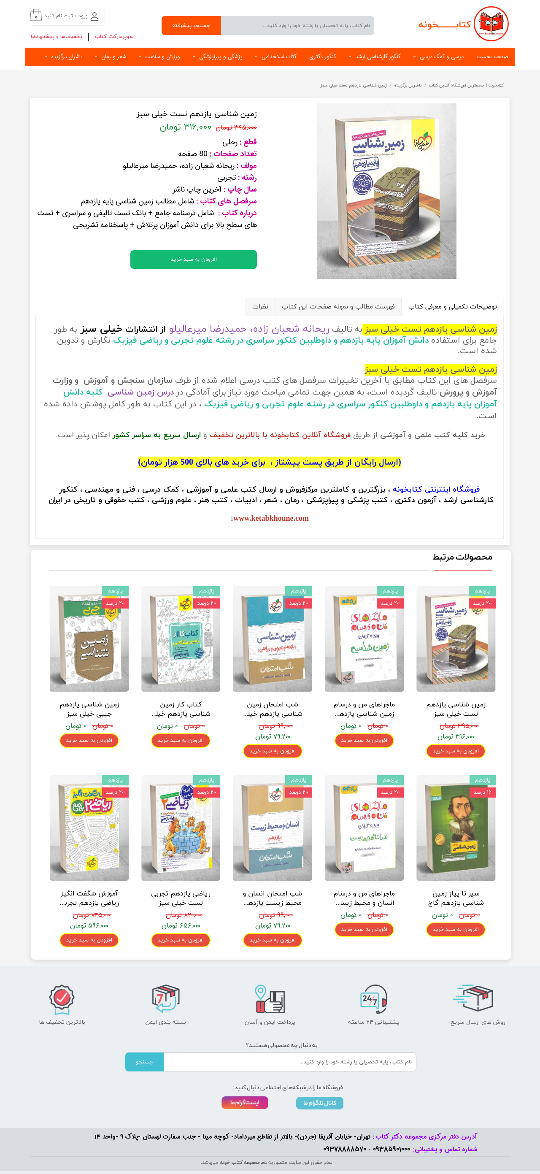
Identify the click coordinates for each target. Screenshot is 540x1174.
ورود (83, 16)
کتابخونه (407, 489)
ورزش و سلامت (162, 56)
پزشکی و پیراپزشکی (221, 56)
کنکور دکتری (322, 56)
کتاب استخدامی (279, 56)
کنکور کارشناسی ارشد (378, 56)
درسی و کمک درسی (442, 56)
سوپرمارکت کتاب (114, 37)
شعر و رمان (113, 56)
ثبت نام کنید (58, 16)
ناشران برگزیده (66, 56)
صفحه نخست (492, 56)
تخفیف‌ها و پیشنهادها (56, 37)
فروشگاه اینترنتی (452, 489)
